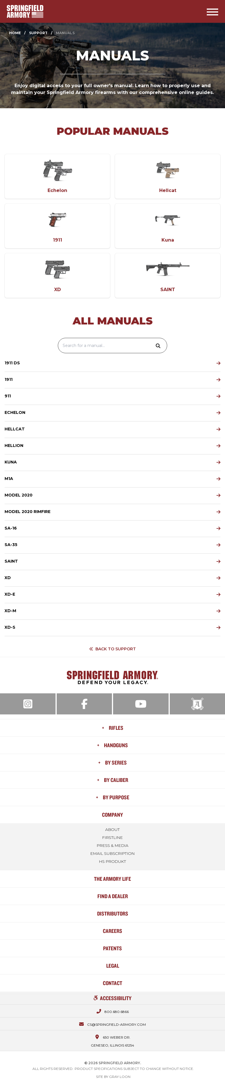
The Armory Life (112, 878)
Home (15, 33)
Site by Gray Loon (113, 1076)
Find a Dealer (112, 896)
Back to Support (112, 648)
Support (38, 33)
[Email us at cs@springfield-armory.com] (112, 1023)
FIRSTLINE (112, 837)
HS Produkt (112, 861)
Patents (112, 948)
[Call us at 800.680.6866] (113, 1011)
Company (112, 814)
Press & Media (112, 845)
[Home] (25, 11)
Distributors (112, 913)
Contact (112, 982)
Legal (112, 965)
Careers (112, 930)
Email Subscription (112, 853)
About (112, 829)
